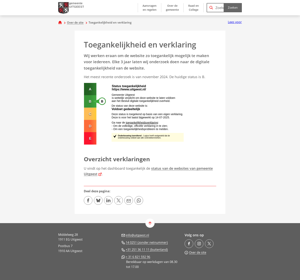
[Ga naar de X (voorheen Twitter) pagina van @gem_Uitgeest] (209, 243)
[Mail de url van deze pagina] (128, 200)
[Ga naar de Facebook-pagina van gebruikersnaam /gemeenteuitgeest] (189, 243)
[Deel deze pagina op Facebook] (88, 200)
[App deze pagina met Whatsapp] (139, 200)
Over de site (75, 22)
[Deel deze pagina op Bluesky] (98, 200)
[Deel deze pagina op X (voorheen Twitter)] (118, 200)
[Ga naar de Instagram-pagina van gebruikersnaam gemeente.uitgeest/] (199, 243)
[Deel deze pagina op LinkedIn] (108, 200)
